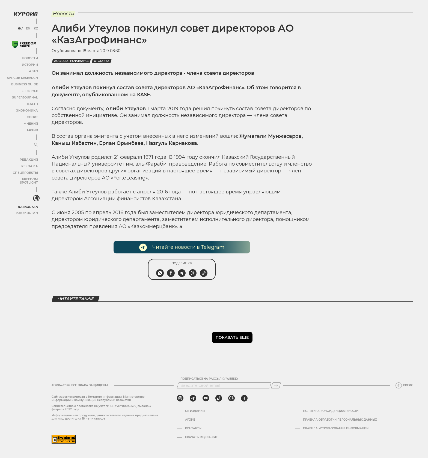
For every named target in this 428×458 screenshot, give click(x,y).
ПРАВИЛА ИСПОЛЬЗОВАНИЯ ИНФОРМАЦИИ (335, 428)
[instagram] (180, 398)
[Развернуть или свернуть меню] (35, 144)
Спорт (32, 116)
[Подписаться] (276, 385)
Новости (30, 57)
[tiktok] (218, 398)
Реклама (29, 165)
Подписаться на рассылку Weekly (209, 379)
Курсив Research (23, 76)
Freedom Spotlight (21, 178)
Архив (32, 129)
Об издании (195, 411)
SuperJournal (25, 96)
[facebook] (244, 398)
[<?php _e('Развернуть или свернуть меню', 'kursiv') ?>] (35, 194)
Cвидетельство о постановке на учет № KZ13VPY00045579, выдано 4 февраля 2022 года (101, 407)
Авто (33, 70)
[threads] (231, 398)
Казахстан (28, 202)
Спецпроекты (25, 171)
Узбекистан (27, 208)
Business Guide (25, 83)
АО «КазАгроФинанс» (71, 61)
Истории (30, 63)
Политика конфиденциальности (330, 411)
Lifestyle (29, 89)
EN (27, 27)
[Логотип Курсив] (24, 13)
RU (20, 27)
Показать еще (232, 337)
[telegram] (193, 398)
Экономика (27, 109)
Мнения (30, 122)
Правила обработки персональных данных (340, 419)
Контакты (193, 428)
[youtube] (206, 398)
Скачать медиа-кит (201, 437)
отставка (101, 61)
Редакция (28, 158)
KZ (35, 27)
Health (31, 102)
